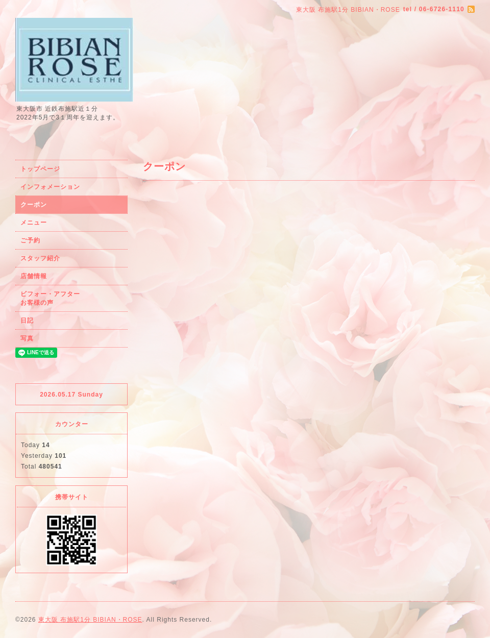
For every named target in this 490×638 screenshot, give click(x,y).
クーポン (33, 204)
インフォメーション (50, 186)
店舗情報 (33, 276)
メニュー (33, 222)
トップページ (40, 169)
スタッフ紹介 (40, 258)
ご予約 (30, 240)
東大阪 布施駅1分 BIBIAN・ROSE (90, 619)
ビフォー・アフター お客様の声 (70, 298)
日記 (27, 320)
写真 (27, 338)
